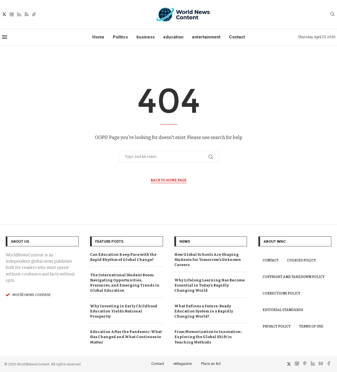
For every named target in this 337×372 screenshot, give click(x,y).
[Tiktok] (34, 14)
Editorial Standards (283, 310)
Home (98, 37)
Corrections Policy (281, 293)
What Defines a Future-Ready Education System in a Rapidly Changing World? (203, 311)
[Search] (332, 14)
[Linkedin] (19, 14)
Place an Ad (210, 363)
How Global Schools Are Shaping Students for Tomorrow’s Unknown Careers (207, 259)
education (173, 37)
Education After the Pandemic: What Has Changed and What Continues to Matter (126, 337)
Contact (237, 37)
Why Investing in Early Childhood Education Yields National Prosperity (123, 311)
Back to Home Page (169, 180)
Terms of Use (311, 326)
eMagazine (182, 363)
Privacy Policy (277, 326)
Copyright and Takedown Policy (293, 277)
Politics (120, 37)
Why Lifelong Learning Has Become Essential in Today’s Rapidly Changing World (209, 285)
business (145, 37)
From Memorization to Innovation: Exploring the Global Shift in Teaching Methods (208, 337)
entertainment (206, 37)
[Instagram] (11, 14)
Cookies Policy (301, 260)
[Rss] (26, 14)
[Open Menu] (4, 37)
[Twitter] (4, 14)
